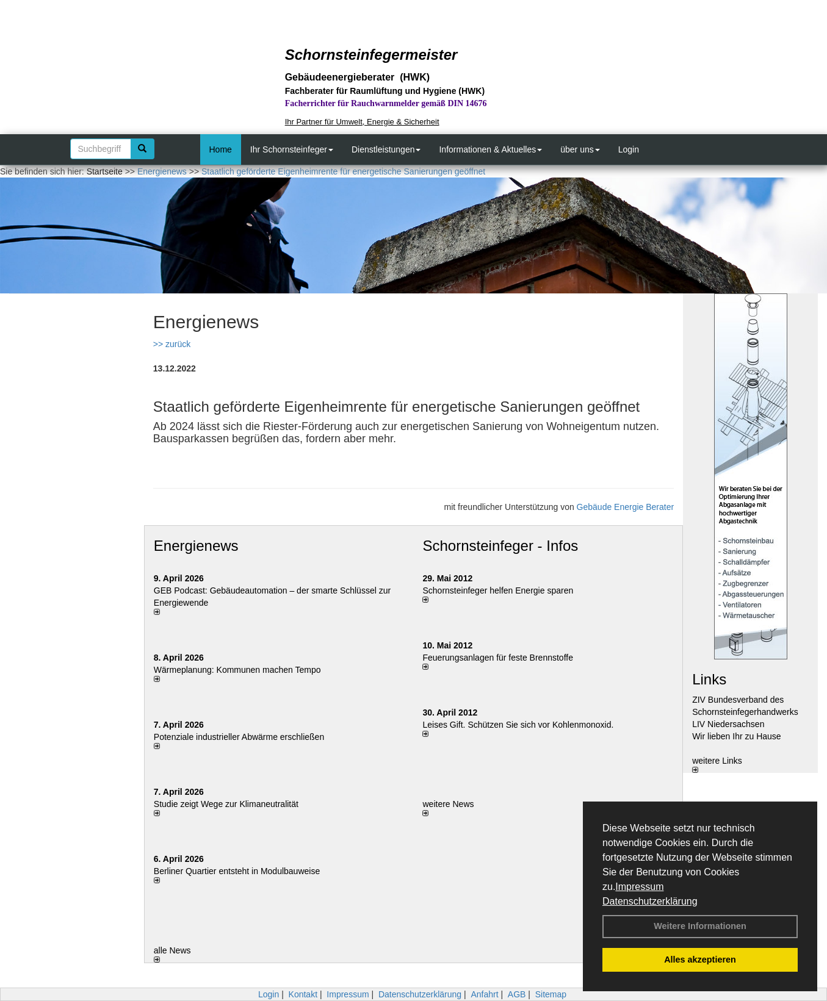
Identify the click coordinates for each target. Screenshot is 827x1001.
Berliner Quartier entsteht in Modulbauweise (237, 871)
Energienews (196, 545)
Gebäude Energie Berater (625, 507)
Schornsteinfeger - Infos (500, 545)
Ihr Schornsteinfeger (291, 149)
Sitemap (550, 994)
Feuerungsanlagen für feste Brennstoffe (497, 657)
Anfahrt (484, 994)
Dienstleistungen (386, 149)
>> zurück (171, 344)
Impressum (639, 886)
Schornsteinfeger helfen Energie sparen (497, 590)
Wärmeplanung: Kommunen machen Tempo (237, 670)
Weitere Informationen (700, 926)
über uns (579, 149)
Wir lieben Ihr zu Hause (736, 736)
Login (628, 149)
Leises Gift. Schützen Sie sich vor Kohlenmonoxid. (517, 725)
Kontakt (303, 994)
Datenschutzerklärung (650, 901)
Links (709, 679)
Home (220, 149)
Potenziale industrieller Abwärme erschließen (239, 737)
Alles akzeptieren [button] (700, 959)
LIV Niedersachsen (728, 724)
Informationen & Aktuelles (490, 149)
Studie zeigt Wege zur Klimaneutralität (226, 804)
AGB (517, 994)
